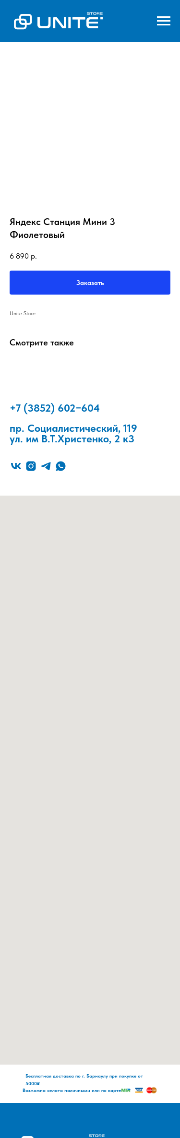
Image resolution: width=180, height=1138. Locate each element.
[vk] (16, 466)
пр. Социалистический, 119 (73, 428)
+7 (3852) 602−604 (55, 408)
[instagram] (31, 466)
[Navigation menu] (163, 21)
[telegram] (46, 466)
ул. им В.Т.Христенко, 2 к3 (72, 438)
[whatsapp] (61, 466)
